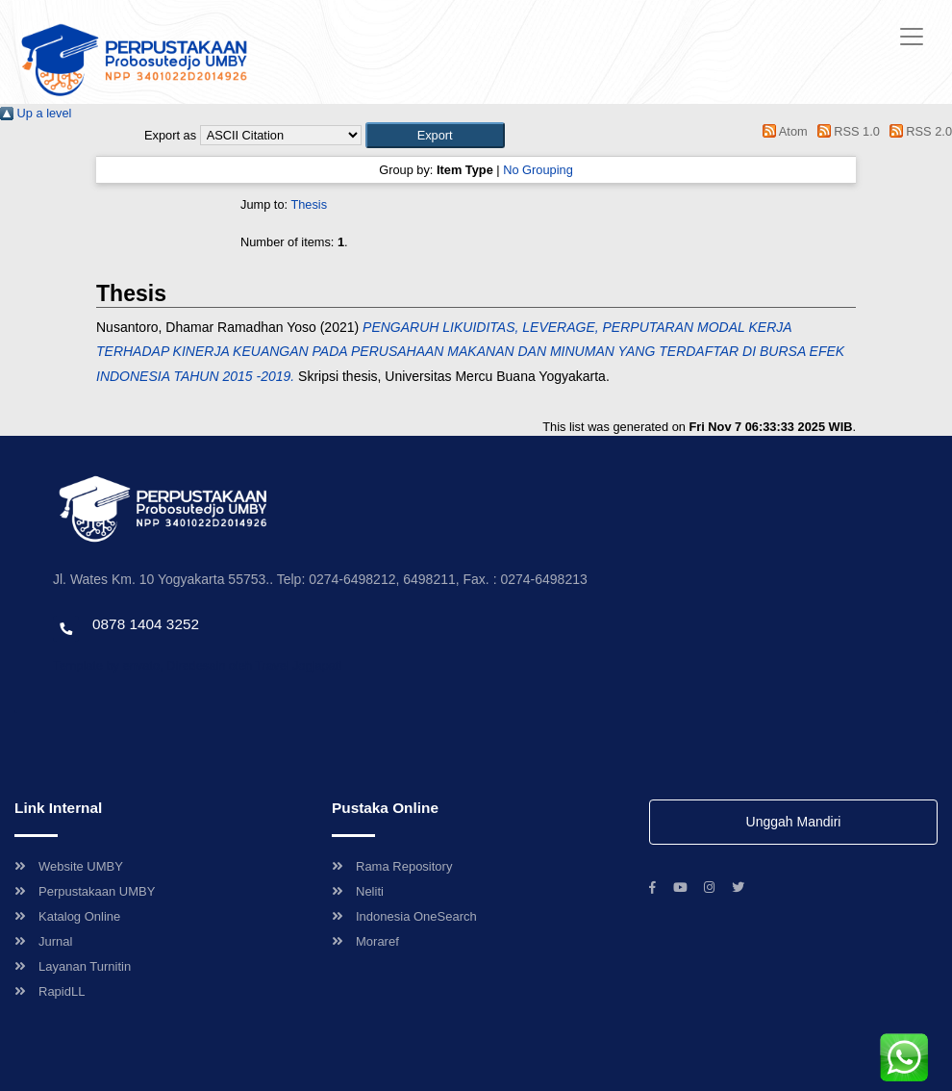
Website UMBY (68, 866)
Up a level (35, 113)
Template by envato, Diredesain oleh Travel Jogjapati (197, 665)
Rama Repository (392, 866)
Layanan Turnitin (72, 966)
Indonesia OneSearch (404, 916)
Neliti (358, 891)
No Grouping (538, 170)
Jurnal (43, 941)
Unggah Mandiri (793, 821)
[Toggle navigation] (912, 36)
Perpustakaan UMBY (84, 891)
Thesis (308, 204)
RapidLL (49, 991)
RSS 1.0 (845, 131)
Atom (782, 131)
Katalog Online (67, 916)
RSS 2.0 (917, 131)
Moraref (365, 941)
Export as (170, 135)
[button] (435, 135)
